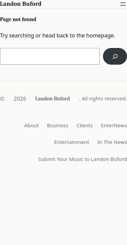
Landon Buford (21, 3)
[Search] (115, 56)
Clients (85, 125)
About (31, 125)
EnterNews (114, 125)
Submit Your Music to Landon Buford (82, 159)
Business (57, 125)
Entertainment (71, 141)
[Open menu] (123, 4)
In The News (112, 141)
